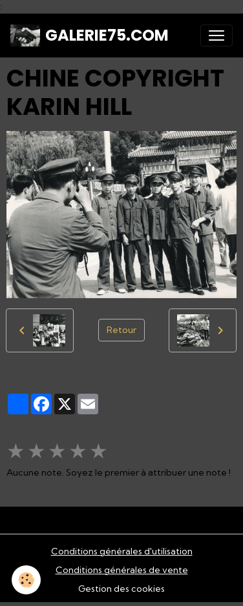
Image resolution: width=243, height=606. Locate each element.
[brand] (89, 35)
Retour (121, 330)
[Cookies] (26, 579)
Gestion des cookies (121, 588)
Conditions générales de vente (122, 570)
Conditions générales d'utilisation (122, 551)
